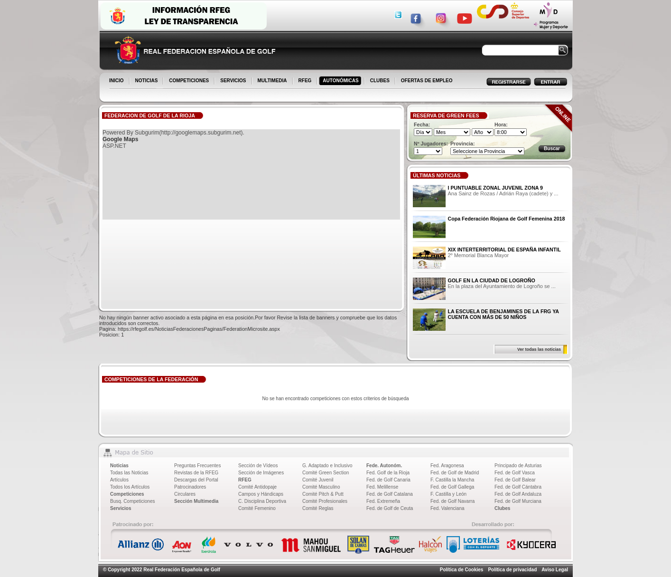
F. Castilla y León (448, 494)
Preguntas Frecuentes (197, 465)
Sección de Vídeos (258, 465)
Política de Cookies (462, 569)
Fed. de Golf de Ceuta (389, 508)
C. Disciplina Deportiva (262, 501)
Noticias (119, 465)
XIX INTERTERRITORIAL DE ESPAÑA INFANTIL (504, 249)
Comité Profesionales (324, 501)
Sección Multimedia (196, 501)
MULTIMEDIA (273, 81)
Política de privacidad (512, 569)
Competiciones (127, 494)
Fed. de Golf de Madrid (454, 472)
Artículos (119, 479)
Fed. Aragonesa (447, 465)
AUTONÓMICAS (340, 80)
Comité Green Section (325, 472)
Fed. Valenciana (447, 508)
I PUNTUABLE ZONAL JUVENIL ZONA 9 (495, 188)
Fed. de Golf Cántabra (517, 487)
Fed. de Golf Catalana (389, 494)
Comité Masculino (321, 487)
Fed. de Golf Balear (515, 479)
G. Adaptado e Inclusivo (327, 465)
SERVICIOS (233, 81)
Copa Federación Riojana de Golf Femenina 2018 (506, 218)
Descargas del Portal (196, 479)
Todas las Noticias (129, 472)
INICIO (117, 81)
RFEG (305, 81)
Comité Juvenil (318, 479)
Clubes (502, 508)
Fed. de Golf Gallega (452, 487)
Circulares (185, 494)
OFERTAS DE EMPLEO (427, 80)
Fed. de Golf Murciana (517, 501)
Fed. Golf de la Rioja (388, 472)
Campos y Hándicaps (260, 494)
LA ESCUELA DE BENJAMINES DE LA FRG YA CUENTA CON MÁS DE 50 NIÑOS (503, 314)
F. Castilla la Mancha (452, 479)
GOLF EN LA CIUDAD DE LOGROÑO (491, 280)
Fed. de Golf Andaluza (517, 494)
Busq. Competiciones (132, 501)
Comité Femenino (257, 508)
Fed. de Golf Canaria (388, 479)
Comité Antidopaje (257, 487)
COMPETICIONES (189, 81)
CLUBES (380, 80)
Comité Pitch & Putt (323, 494)
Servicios (120, 508)
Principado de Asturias (518, 465)
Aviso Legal (554, 569)
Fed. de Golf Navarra (452, 501)
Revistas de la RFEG (196, 472)
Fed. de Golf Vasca (514, 472)
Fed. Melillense (382, 487)
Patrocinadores (190, 487)
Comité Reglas (318, 508)
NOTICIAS (147, 81)
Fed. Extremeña (383, 501)
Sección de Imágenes (261, 472)
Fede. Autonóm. (384, 465)
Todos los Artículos (129, 487)
